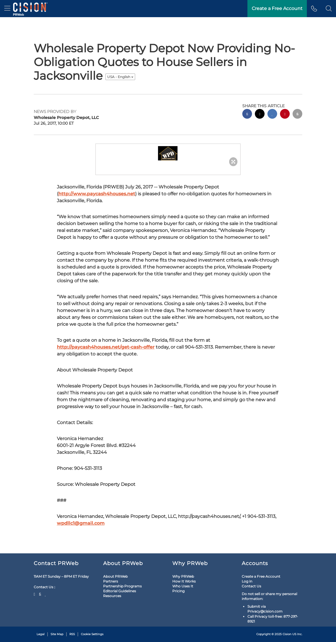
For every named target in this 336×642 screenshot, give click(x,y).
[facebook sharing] (247, 114)
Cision (287, 634)
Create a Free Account (261, 576)
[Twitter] (35, 594)
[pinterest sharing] (285, 114)
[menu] (7, 8)
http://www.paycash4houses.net (96, 193)
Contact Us (44, 587)
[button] (328, 8)
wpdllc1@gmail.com (81, 523)
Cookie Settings (92, 634)
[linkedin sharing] (272, 114)
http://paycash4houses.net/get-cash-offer (106, 347)
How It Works (184, 581)
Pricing (178, 591)
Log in (247, 581)
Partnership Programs (122, 586)
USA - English (120, 77)
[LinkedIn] (45, 594)
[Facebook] (40, 594)
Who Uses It (182, 586)
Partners (110, 581)
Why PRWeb (183, 576)
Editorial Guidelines (119, 591)
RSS (72, 634)
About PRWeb (115, 576)
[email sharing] (297, 114)
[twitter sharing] (260, 114)
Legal (41, 634)
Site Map (57, 634)
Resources (112, 596)
